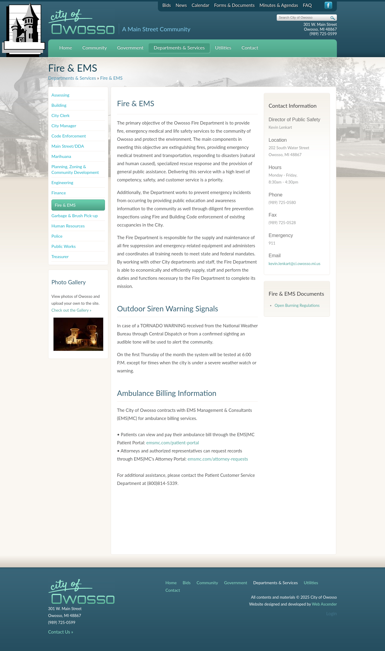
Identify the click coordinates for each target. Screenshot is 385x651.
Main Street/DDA (67, 146)
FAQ (307, 5)
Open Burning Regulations (297, 305)
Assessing (60, 94)
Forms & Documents (234, 5)
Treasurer (60, 256)
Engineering (62, 182)
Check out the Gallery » (71, 310)
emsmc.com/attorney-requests (218, 458)
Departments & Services (179, 47)
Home (65, 47)
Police (57, 236)
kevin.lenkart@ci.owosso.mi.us (294, 263)
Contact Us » (60, 631)
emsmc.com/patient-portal (172, 442)
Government (130, 47)
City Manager (63, 125)
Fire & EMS (111, 78)
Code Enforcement (68, 135)
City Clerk (60, 115)
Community (94, 47)
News (181, 5)
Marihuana (61, 156)
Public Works (63, 246)
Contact (250, 47)
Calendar (200, 5)
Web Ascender (324, 604)
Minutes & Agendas (279, 5)
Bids (166, 5)
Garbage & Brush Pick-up (74, 215)
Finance (58, 192)
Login (331, 613)
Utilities (223, 47)
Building (58, 105)
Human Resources (68, 225)
